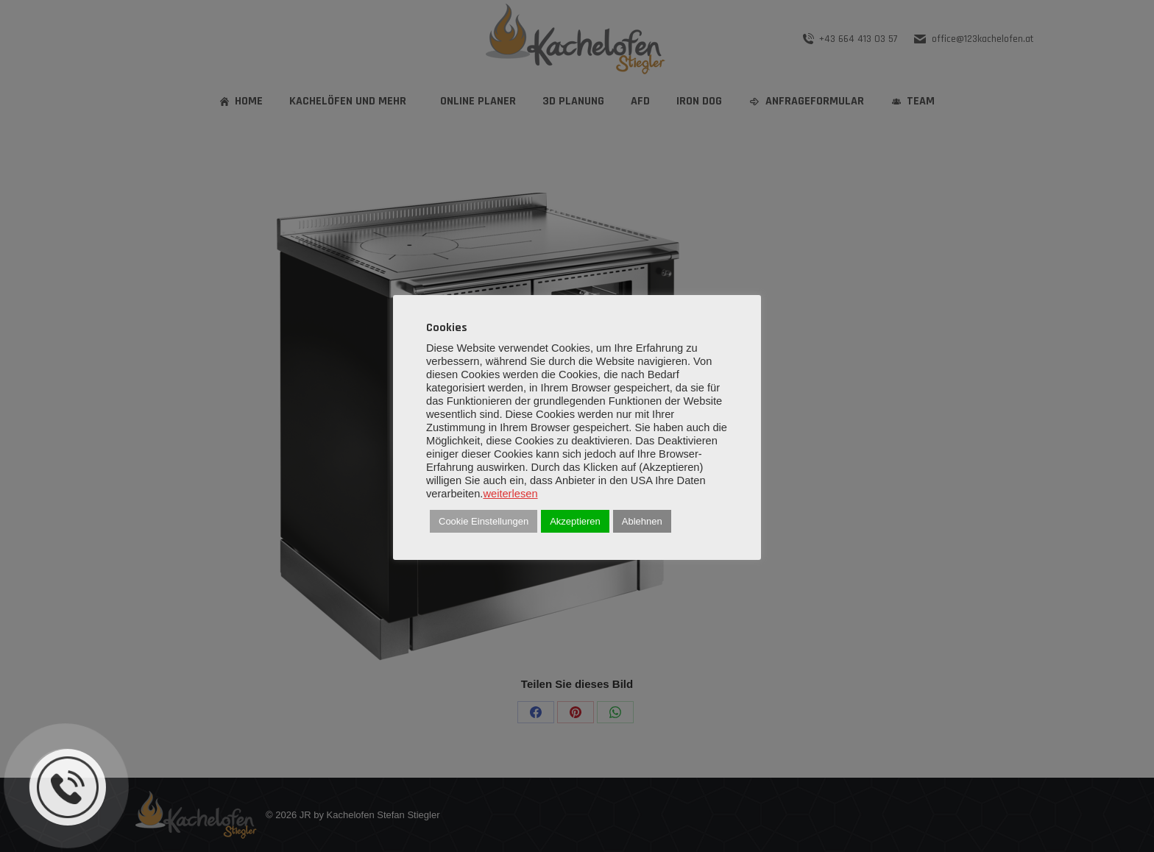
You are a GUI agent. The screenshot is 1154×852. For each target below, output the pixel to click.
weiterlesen (510, 494)
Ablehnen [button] (642, 521)
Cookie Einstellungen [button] (483, 521)
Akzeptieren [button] (575, 521)
